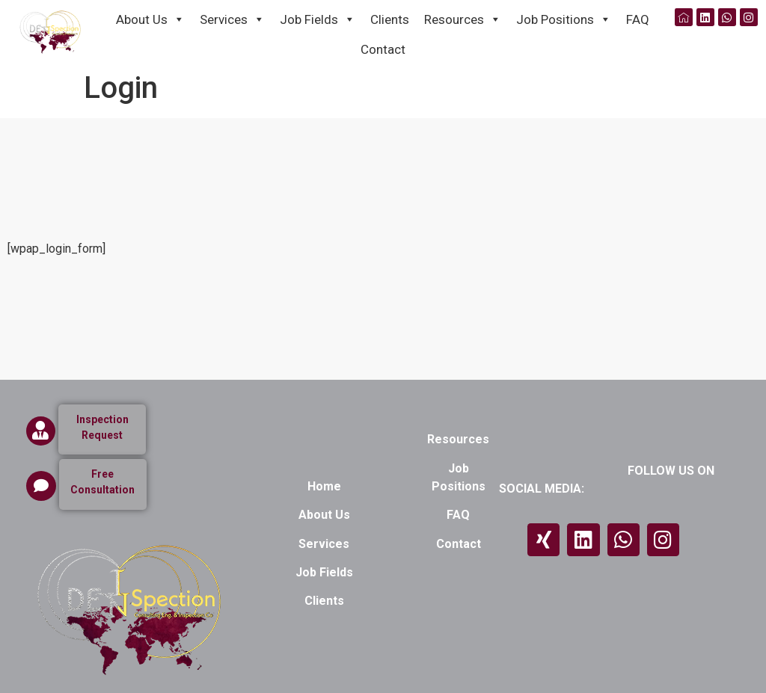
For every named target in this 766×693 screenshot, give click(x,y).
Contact (383, 49)
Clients (389, 19)
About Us (150, 18)
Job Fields (317, 18)
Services (232, 18)
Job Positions (563, 18)
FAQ (637, 19)
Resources (462, 18)
